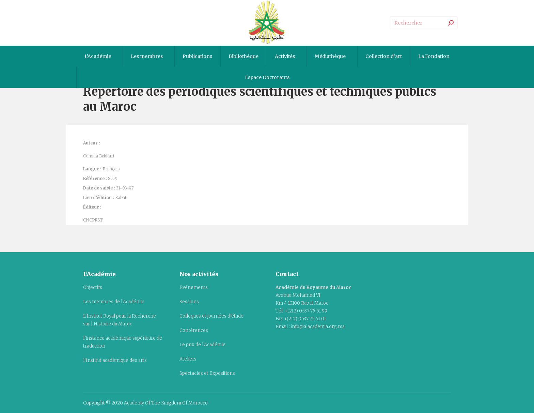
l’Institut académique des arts (115, 360)
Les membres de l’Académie (113, 302)
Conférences (193, 330)
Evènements (193, 287)
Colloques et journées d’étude (211, 316)
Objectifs (92, 287)
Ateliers (188, 359)
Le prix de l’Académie (202, 345)
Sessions (189, 302)
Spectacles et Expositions (207, 373)
